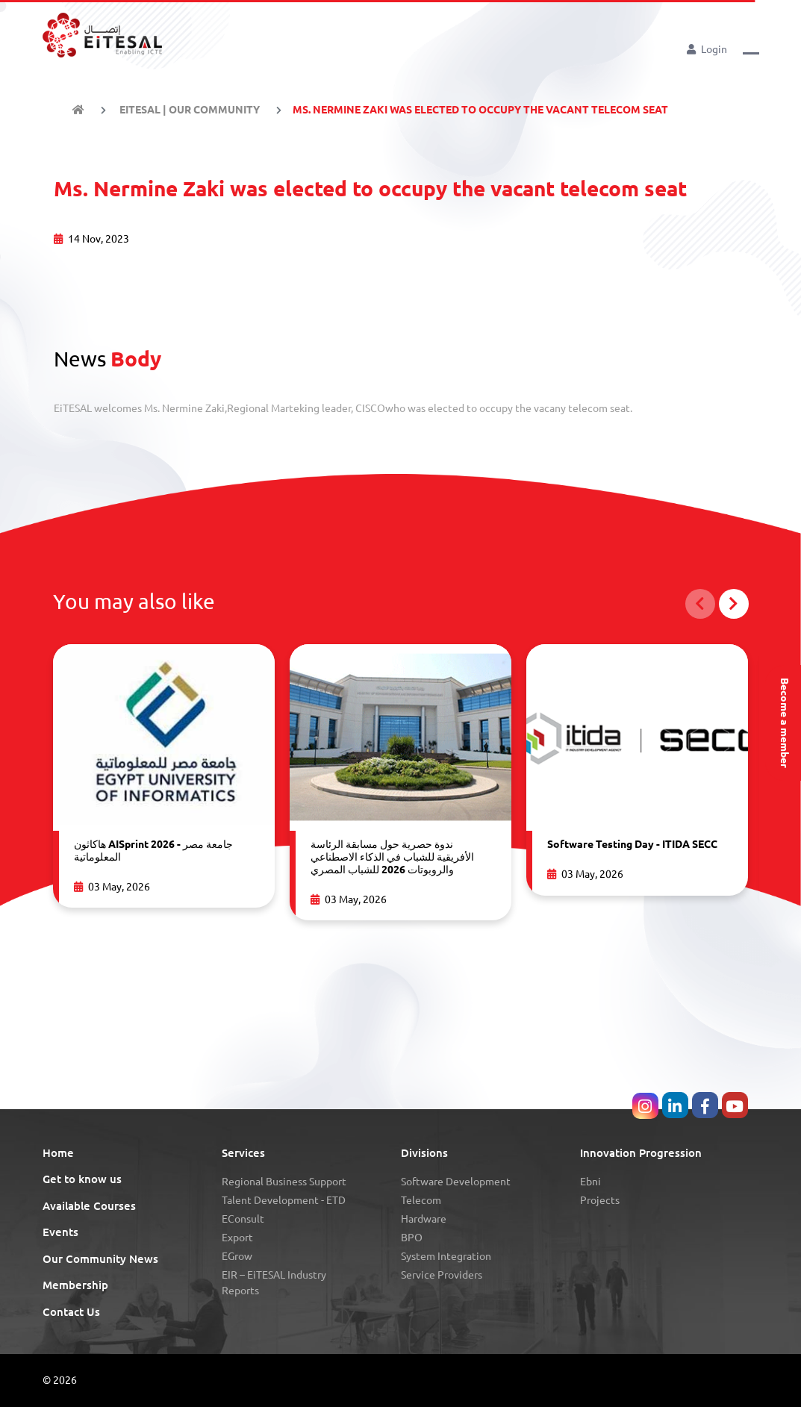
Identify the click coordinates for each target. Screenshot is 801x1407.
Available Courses (89, 1205)
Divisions (424, 1152)
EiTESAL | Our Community (188, 110)
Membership (75, 1285)
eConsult (243, 1219)
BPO (412, 1238)
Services (243, 1152)
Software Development (456, 1182)
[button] (751, 48)
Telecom (421, 1200)
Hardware (423, 1219)
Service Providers (441, 1275)
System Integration (446, 1256)
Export (237, 1238)
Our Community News (100, 1258)
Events (60, 1232)
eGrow (237, 1256)
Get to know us (82, 1179)
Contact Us (71, 1311)
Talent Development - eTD (284, 1200)
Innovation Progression (641, 1152)
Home (58, 1152)
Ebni (590, 1182)
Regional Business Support (284, 1182)
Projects (600, 1200)
